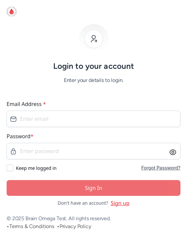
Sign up (120, 203)
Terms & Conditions (31, 226)
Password (20, 136)
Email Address (26, 104)
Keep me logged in (36, 168)
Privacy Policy (75, 226)
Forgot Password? (160, 168)
